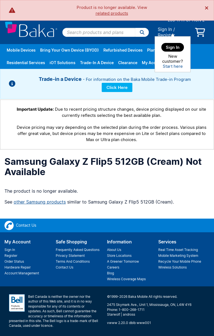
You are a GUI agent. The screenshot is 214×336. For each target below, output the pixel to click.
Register (166, 35)
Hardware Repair (17, 267)
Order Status (14, 261)
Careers (113, 267)
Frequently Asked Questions (77, 250)
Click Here (117, 87)
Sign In (165, 29)
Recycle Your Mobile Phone (179, 261)
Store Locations (119, 255)
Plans (152, 50)
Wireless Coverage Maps (126, 279)
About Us (114, 250)
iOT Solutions (63, 62)
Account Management (21, 273)
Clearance (127, 62)
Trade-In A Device (97, 62)
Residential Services (26, 62)
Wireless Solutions (172, 267)
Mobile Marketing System (178, 255)
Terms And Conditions (73, 261)
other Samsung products (40, 202)
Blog (110, 273)
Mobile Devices (21, 50)
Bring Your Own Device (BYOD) (69, 50)
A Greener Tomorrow (123, 261)
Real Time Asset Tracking (178, 250)
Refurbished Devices (123, 50)
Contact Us (64, 267)
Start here (173, 66)
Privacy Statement (70, 255)
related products (112, 13)
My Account (153, 62)
